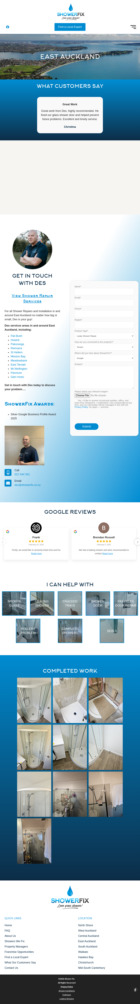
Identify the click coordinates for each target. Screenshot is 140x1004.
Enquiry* (104, 402)
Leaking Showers (67, 999)
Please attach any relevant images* (104, 434)
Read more (36, 553)
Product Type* (104, 360)
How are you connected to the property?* (104, 371)
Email (7, 480)
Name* (104, 316)
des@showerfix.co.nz (17, 485)
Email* (104, 328)
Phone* (104, 339)
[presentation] (98, 442)
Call (6, 470)
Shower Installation (67, 991)
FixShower (66, 995)
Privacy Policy (81, 433)
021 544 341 (12, 474)
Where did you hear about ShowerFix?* (104, 382)
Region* (104, 350)
